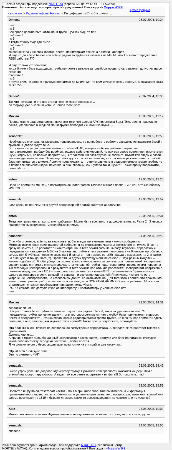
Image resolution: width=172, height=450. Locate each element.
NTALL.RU (56, 4)
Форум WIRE (113, 7)
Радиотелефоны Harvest (43, 13)
